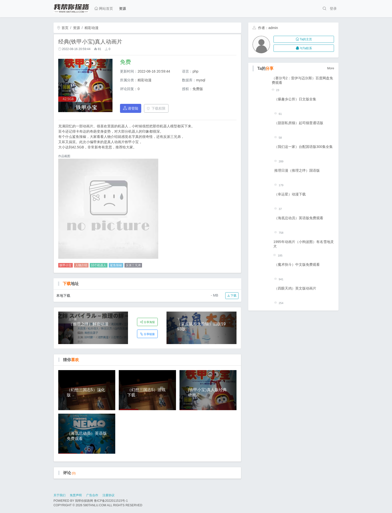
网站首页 (103, 9)
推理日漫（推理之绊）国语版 (297, 170)
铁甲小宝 (66, 265)
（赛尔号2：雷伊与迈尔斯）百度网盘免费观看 (302, 80)
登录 (333, 9)
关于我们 (60, 495)
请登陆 (130, 108)
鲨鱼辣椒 (116, 265)
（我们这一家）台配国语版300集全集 (303, 147)
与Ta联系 (304, 48)
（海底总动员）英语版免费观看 (298, 218)
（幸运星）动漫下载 (290, 194)
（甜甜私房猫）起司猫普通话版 (298, 123)
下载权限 (156, 108)
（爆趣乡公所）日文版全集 (295, 99)
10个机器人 (98, 265)
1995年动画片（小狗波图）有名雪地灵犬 (303, 244)
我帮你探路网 (84, 500)
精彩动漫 (91, 28)
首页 (62, 28)
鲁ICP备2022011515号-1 (111, 500)
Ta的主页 (304, 39)
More (330, 68)
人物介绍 (81, 265)
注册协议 (108, 495)
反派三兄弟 (133, 265)
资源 (122, 9)
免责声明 (76, 495)
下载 (231, 295)
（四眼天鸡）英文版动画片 (295, 288)
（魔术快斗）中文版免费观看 (297, 265)
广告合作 (92, 495)
